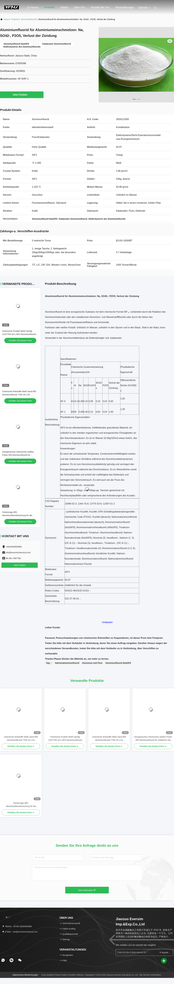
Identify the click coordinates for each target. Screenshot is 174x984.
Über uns (79, 7)
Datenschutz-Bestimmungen (25, 975)
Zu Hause (32, 7)
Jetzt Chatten (22, 94)
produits (14, 19)
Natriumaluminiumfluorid (67, 663)
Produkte (49, 7)
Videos (64, 7)
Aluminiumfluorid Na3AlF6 (118, 663)
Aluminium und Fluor (92, 663)
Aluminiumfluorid (28, 19)
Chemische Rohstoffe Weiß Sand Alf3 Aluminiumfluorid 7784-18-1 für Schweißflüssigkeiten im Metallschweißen (21, 739)
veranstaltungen (124, 7)
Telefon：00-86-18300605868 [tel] (17, 926)
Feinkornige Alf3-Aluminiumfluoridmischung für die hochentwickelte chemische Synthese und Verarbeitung (21, 805)
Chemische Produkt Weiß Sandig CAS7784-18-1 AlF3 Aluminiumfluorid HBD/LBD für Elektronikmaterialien (19, 334)
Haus (6, 19)
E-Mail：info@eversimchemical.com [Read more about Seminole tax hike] (20, 932)
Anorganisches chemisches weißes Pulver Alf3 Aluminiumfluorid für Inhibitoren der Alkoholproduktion (18, 455)
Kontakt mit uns (100, 7)
